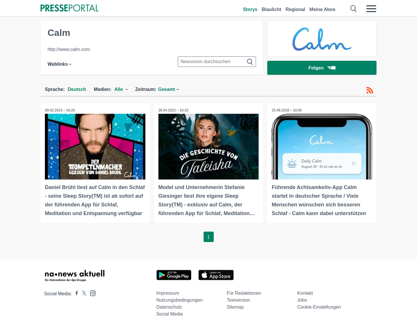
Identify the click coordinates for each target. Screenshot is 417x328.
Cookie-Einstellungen (319, 307)
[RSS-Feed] (370, 90)
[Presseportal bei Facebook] (75, 293)
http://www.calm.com (68, 49)
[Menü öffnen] (371, 9)
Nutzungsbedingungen (179, 300)
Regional (295, 9)
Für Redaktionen (244, 293)
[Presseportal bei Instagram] (91, 292)
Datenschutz (169, 307)
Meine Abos (322, 9)
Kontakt (305, 293)
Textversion (238, 300)
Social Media (169, 313)
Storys (250, 9)
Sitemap (235, 307)
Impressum (167, 293)
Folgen (321, 67)
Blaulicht (271, 9)
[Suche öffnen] (353, 9)
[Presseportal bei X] (82, 293)
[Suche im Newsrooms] (217, 61)
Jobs (302, 300)
